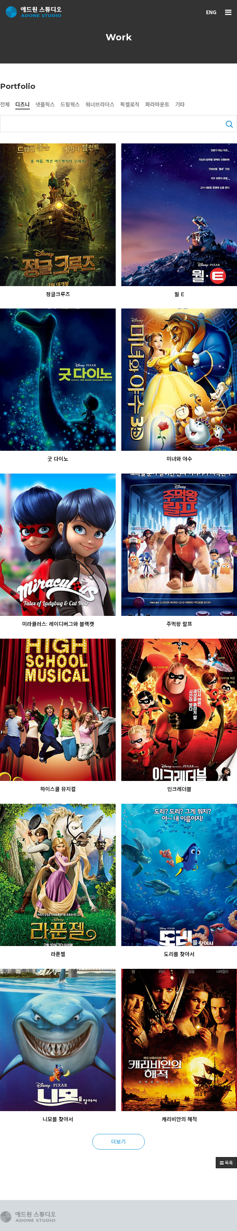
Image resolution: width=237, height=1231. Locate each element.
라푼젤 (58, 954)
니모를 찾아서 (58, 1119)
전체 (5, 105)
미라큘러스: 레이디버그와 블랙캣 (58, 624)
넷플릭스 (45, 105)
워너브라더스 (100, 105)
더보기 (118, 1141)
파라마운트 (157, 105)
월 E (179, 294)
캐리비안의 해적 (179, 1119)
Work (119, 37)
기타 (180, 105)
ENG (211, 12)
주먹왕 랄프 (179, 624)
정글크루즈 (58, 294)
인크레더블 (179, 789)
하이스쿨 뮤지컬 (58, 789)
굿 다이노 (57, 459)
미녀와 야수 (179, 459)
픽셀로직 (130, 105)
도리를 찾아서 (179, 954)
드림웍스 (70, 105)
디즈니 (22, 105)
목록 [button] (226, 1162)
